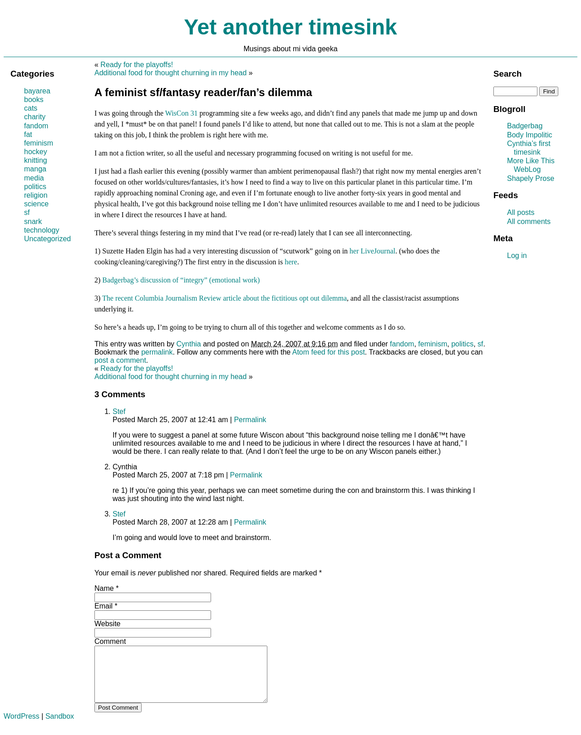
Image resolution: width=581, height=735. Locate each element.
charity (34, 117)
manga (35, 169)
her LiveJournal (372, 251)
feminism (432, 344)
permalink (156, 352)
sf (480, 344)
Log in (517, 255)
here (291, 262)
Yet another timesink (290, 27)
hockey (35, 152)
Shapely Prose (530, 178)
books (34, 99)
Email (103, 606)
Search (507, 73)
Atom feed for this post (328, 352)
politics (462, 344)
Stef (119, 411)
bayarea (37, 91)
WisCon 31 (181, 113)
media (34, 178)
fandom (402, 344)
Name (104, 588)
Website (107, 624)
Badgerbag (524, 126)
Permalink (250, 419)
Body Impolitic (529, 135)
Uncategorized (47, 239)
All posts (520, 212)
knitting (35, 160)
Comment (110, 641)
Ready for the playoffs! (136, 64)
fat (28, 134)
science (36, 204)
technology (41, 230)
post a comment (120, 360)
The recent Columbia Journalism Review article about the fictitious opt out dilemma (224, 298)
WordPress (21, 727)
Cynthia (189, 344)
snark (33, 221)
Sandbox (59, 727)
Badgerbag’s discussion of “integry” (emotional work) (181, 280)
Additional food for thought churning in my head (170, 73)
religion (36, 195)
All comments (529, 221)
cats (30, 108)
